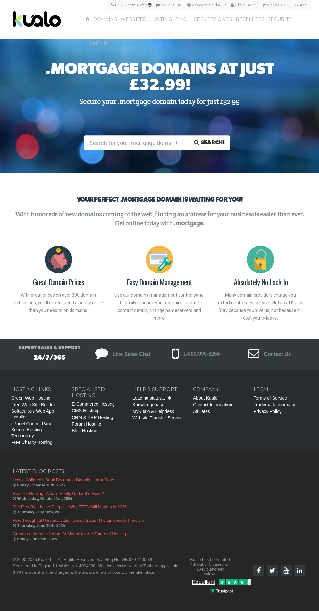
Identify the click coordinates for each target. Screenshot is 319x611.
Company (97, 43)
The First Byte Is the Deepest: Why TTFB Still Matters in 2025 (70, 506)
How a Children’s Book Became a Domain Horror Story (63, 480)
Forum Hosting (86, 423)
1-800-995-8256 (131, 4)
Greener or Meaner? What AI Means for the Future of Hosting (69, 533)
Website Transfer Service (157, 417)
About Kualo (205, 397)
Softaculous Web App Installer (32, 414)
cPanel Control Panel (32, 423)
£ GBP (299, 4)
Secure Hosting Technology (26, 432)
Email (183, 19)
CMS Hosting (85, 410)
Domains (105, 19)
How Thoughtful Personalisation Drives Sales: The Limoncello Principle (78, 520)
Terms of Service (270, 397)
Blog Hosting (84, 430)
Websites (133, 19)
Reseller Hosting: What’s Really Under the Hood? (58, 493)
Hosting (160, 19)
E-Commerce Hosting (93, 404)
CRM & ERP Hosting (92, 417)
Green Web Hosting (31, 397)
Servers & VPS (213, 19)
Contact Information (212, 404)
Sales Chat (169, 4)
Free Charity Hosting (31, 442)
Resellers (250, 19)
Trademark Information (276, 404)
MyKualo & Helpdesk (153, 411)
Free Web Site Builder (33, 404)
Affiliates (201, 411)
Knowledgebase (206, 4)
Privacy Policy (267, 411)
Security (280, 19)
